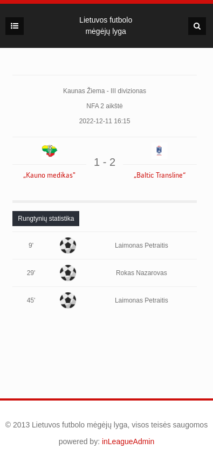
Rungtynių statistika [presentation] (46, 218)
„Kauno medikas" (49, 175)
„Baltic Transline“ (159, 175)
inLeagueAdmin (128, 441)
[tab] (45, 218)
